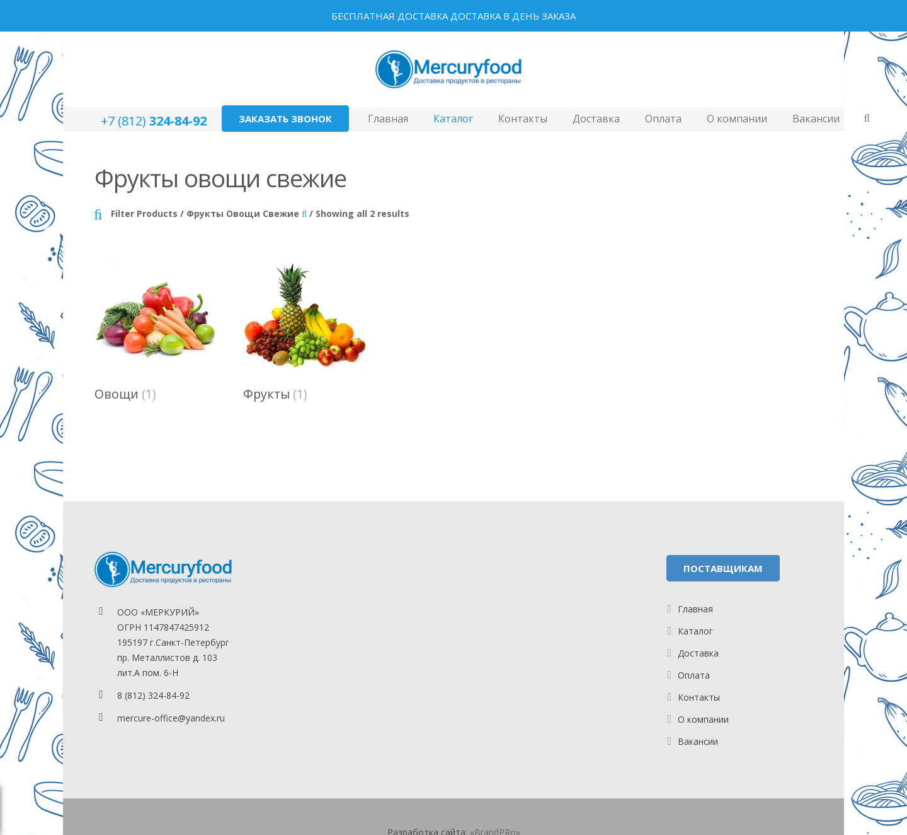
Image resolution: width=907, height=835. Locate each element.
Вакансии (698, 741)
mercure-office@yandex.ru (171, 718)
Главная (695, 609)
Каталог (695, 631)
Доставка (698, 653)
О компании (703, 719)
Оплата (694, 675)
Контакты (699, 697)
